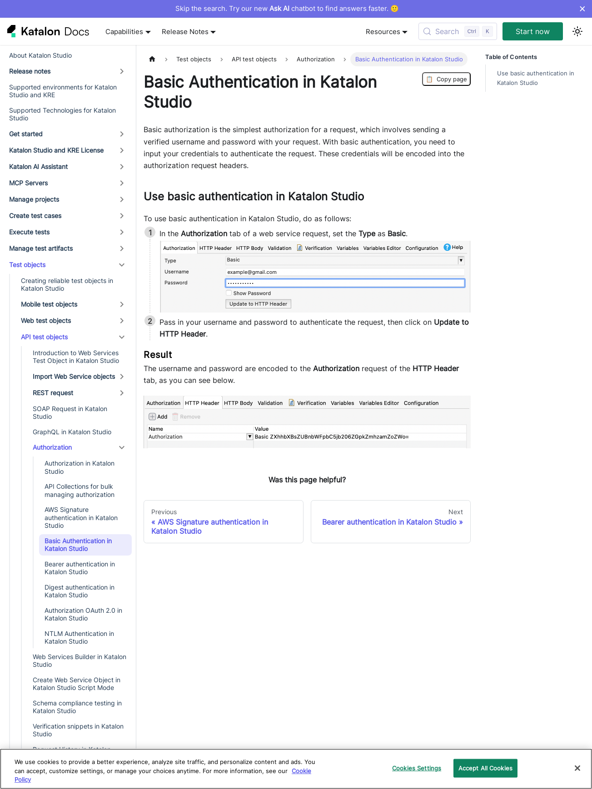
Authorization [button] (52, 447)
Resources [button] (383, 31)
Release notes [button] (29, 71)
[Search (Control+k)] (457, 31)
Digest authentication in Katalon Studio (79, 591)
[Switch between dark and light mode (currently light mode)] (577, 31)
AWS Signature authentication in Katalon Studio (81, 517)
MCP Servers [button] (28, 183)
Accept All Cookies (485, 767)
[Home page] (152, 59)
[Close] (577, 768)
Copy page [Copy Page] (446, 79)
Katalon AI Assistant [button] (38, 166)
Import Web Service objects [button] (74, 376)
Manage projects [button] (34, 199)
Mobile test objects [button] (49, 304)
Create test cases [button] (35, 215)
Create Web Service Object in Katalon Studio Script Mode (76, 684)
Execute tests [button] (29, 232)
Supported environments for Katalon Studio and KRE (63, 91)
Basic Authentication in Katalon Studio (78, 545)
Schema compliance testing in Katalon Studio (77, 707)
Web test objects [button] (46, 320)
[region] (296, 769)
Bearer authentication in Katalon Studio (80, 568)
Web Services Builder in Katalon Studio (79, 661)
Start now (533, 31)
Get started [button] (26, 134)
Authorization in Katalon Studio (79, 467)
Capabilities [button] (124, 31)
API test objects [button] (44, 337)
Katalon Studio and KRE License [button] (56, 150)
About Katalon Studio (40, 55)
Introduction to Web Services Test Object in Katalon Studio (76, 357)
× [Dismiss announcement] (582, 8)
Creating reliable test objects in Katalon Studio (67, 285)
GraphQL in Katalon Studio (72, 432)
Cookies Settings (416, 767)
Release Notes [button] (185, 31)
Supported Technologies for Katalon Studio (62, 114)
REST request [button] (53, 393)
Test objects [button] (27, 264)
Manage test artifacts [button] (41, 248)
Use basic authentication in (535, 78)
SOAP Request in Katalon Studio (70, 413)
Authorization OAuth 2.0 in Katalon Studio (83, 614)
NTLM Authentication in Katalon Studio (79, 637)
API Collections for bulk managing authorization (79, 490)
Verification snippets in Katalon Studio (78, 730)
